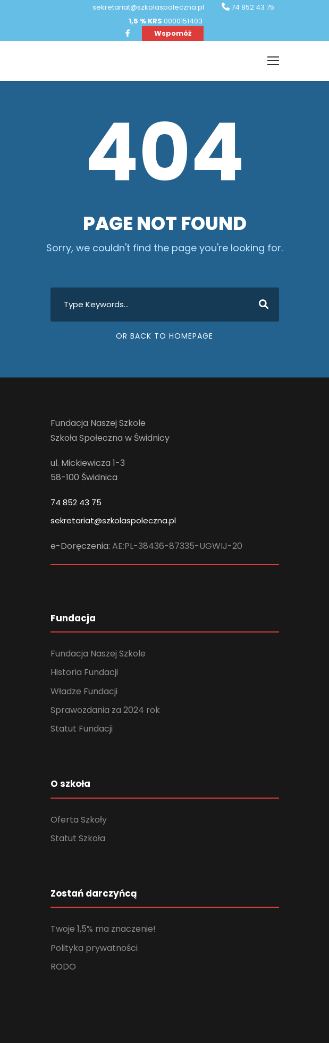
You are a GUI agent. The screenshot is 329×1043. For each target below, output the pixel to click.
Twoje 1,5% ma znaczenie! (103, 929)
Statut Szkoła (77, 838)
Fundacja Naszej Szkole (98, 653)
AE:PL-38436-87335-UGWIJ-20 (177, 546)
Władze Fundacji (83, 691)
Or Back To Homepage (164, 336)
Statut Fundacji (81, 728)
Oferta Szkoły (78, 820)
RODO (63, 966)
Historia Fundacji (84, 672)
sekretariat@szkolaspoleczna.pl (113, 520)
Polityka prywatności (94, 948)
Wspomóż (172, 33)
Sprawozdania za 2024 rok (105, 710)
